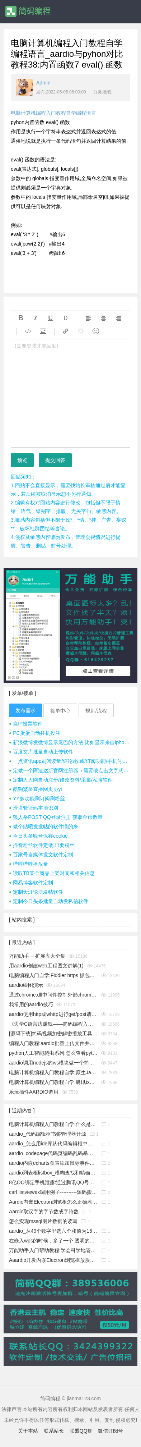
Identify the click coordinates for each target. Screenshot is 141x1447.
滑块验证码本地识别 (33, 807)
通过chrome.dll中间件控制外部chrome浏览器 (53, 995)
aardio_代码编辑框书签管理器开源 (47, 1134)
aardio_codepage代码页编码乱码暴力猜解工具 (53, 1153)
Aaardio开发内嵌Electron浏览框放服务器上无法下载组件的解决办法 (53, 1260)
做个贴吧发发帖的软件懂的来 (43, 826)
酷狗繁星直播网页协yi (35, 789)
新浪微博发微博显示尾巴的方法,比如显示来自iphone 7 (70, 742)
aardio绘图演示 (26, 985)
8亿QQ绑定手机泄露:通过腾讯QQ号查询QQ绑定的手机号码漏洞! (53, 1182)
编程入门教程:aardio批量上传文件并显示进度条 (53, 1043)
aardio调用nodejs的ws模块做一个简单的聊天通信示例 (53, 1063)
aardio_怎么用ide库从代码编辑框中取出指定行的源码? (53, 1143)
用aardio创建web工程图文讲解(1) (46, 966)
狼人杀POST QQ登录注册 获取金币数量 (56, 817)
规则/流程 (96, 711)
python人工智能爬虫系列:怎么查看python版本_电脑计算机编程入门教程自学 (53, 1053)
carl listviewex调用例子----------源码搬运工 (53, 1192)
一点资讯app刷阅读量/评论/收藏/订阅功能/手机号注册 (70, 761)
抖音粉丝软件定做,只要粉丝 (42, 845)
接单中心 (60, 711)
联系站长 (54, 1431)
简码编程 (28, 11)
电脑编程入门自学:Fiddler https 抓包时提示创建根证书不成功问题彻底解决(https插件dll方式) (53, 975)
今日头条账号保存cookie (38, 836)
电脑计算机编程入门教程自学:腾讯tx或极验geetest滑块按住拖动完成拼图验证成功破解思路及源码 (53, 1082)
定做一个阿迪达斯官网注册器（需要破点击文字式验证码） (70, 770)
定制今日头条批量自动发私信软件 (48, 901)
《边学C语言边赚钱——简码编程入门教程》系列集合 (53, 1024)
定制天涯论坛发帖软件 (36, 892)
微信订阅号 (110, 1431)
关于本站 (28, 1431)
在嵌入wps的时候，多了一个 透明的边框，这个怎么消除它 (53, 1241)
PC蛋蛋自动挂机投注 (34, 733)
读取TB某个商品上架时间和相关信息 (52, 873)
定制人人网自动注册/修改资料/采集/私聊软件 (61, 779)
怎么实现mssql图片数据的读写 (43, 1221)
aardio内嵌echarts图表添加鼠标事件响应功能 (53, 1163)
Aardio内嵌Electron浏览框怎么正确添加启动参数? (53, 1202)
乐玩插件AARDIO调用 (33, 1092)
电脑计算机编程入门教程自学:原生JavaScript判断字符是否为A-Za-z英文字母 (53, 1072)
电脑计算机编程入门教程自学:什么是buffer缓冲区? (53, 1124)
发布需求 (25, 710)
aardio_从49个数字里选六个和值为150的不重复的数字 (53, 1231)
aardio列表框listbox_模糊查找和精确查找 (53, 1173)
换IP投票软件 (26, 723)
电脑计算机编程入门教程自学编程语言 (53, 113)
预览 (22, 460)
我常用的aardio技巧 (31, 1004)
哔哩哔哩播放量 (28, 864)
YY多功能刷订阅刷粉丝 (37, 798)
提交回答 (55, 460)
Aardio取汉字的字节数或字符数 (44, 1211)
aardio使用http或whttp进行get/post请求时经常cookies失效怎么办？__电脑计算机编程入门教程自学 (53, 1014)
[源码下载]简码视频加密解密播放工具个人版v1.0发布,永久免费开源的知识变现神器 (53, 1033)
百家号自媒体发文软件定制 (41, 854)
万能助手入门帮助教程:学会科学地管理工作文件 (53, 1250)
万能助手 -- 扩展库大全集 (37, 956)
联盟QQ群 (81, 1431)
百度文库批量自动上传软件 (41, 751)
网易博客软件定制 (31, 882)
